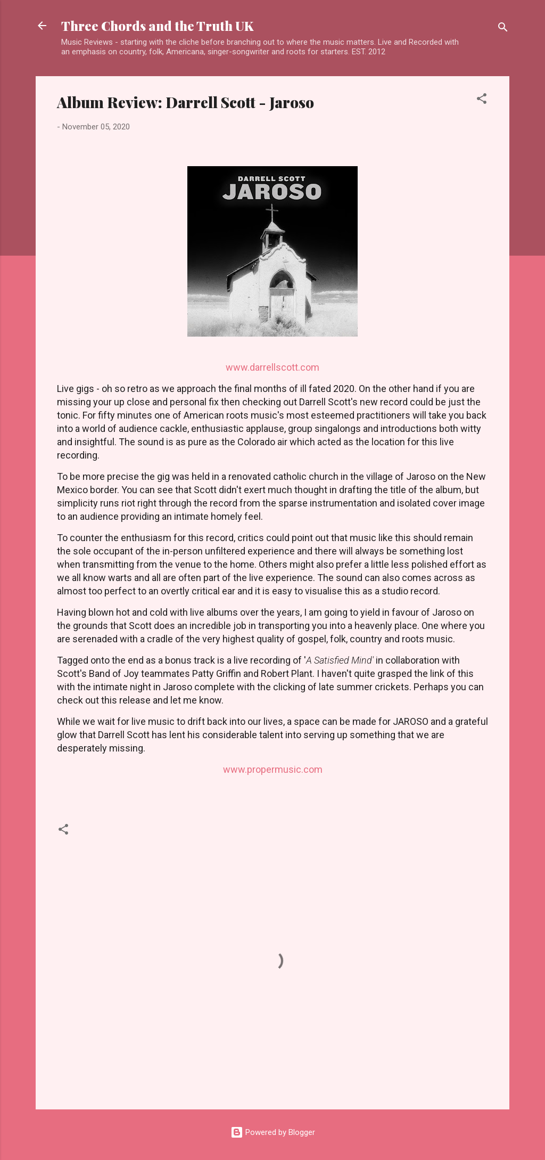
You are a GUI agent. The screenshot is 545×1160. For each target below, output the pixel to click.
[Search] (503, 29)
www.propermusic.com (273, 769)
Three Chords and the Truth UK (157, 25)
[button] (481, 100)
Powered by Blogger (272, 1132)
